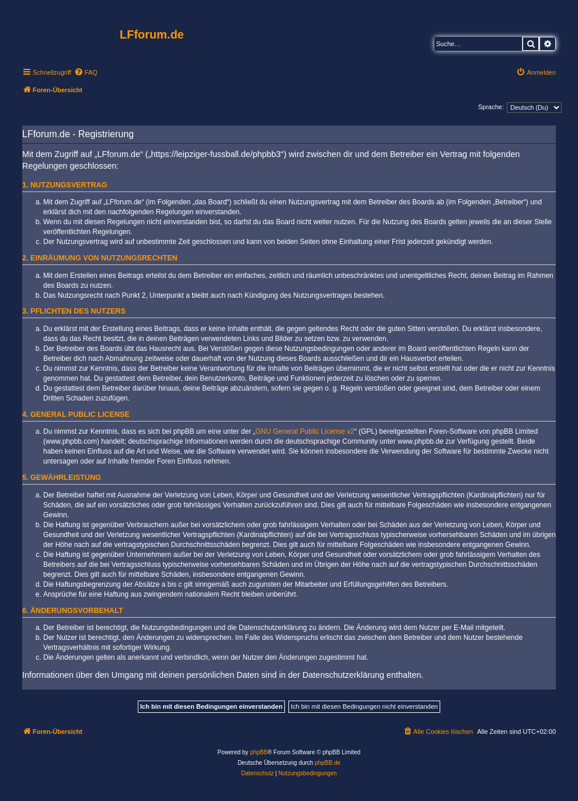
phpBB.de (327, 763)
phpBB (258, 752)
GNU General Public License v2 (305, 431)
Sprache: (491, 106)
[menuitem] (86, 72)
